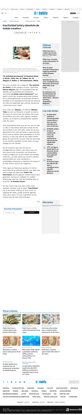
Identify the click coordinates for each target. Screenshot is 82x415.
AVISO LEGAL (36, 397)
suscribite (73, 13)
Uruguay (75, 17)
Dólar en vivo (14, 9)
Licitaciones (73, 397)
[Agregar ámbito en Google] (20, 32)
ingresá (78, 13)
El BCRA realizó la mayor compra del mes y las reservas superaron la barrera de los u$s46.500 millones (53, 136)
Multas (63, 397)
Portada (6, 388)
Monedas (45, 205)
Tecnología (46, 394)
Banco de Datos (61, 388)
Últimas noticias (18, 388)
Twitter (3, 382)
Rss (55, 394)
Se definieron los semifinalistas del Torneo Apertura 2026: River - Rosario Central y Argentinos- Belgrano (50, 98)
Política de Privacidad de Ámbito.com (16, 397)
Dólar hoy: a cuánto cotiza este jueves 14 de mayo (50, 61)
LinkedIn (15, 382)
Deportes (53, 391)
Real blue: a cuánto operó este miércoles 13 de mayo (51, 352)
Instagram (11, 382)
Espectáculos (34, 394)
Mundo (43, 391)
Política (46, 17)
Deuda (37, 9)
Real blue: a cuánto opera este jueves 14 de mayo (11, 352)
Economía (26, 17)
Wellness (24, 391)
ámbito (5, 21)
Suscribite (32, 212)
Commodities (54, 205)
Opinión (65, 17)
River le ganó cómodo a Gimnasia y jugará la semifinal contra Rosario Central (51, 71)
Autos (23, 394)
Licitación (52, 9)
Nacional (35, 391)
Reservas (45, 9)
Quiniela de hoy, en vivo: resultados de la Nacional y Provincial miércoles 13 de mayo (51, 84)
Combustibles (30, 9)
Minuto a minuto (28, 347)
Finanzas (36, 17)
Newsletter (78, 17)
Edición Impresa (65, 391)
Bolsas (49, 205)
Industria (59, 9)
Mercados (67, 9)
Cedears (60, 205)
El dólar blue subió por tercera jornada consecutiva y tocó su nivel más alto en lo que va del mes (53, 120)
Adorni (22, 9)
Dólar (16, 17)
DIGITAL (23, 402)
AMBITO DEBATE (56, 402)
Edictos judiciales (50, 397)
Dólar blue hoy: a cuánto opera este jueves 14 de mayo (50, 53)
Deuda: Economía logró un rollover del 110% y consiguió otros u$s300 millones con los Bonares (53, 166)
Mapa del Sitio (65, 394)
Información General (10, 394)
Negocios (56, 17)
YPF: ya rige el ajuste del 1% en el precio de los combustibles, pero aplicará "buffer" (53, 152)
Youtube (20, 382)
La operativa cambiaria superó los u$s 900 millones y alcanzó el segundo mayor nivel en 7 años (31, 370)
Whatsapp (24, 382)
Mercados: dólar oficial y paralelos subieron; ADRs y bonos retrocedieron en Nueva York (30, 354)
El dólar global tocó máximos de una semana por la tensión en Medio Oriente (11, 367)
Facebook (7, 382)
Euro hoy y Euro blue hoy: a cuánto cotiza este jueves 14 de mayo (50, 330)
